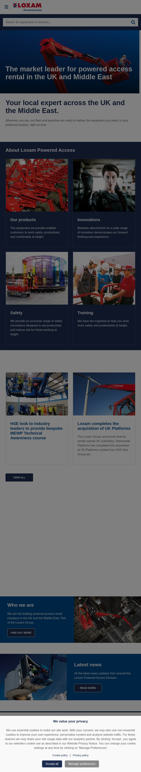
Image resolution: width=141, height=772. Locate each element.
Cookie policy (60, 755)
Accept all (52, 763)
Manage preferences (81, 763)
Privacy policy (81, 755)
